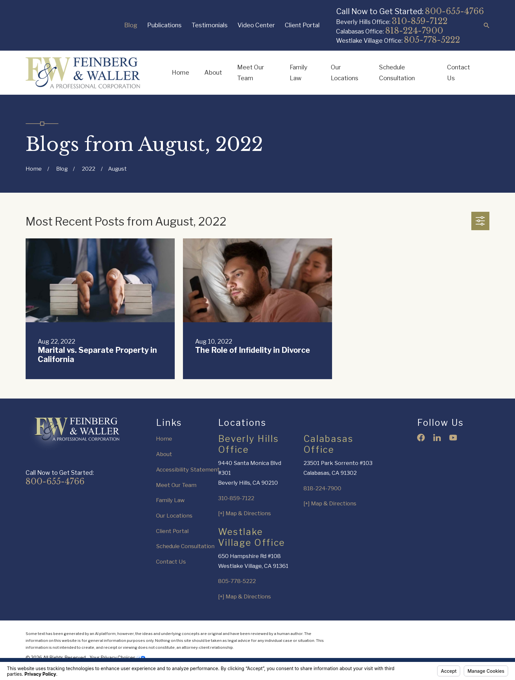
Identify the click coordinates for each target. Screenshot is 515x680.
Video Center (256, 25)
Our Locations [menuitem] (344, 72)
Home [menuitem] (180, 72)
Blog (130, 25)
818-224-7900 (414, 31)
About (164, 454)
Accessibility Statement (188, 469)
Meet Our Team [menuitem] (250, 72)
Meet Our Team (176, 485)
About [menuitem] (213, 72)
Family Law (170, 500)
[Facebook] (421, 437)
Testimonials (209, 25)
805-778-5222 (432, 40)
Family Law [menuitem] (298, 72)
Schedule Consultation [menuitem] (397, 72)
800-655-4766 (454, 11)
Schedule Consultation (185, 546)
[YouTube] (453, 437)
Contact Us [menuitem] (458, 72)
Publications (164, 25)
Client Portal (302, 25)
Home (164, 438)
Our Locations (174, 515)
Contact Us (171, 561)
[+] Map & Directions (244, 513)
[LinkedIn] (437, 437)
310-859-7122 (420, 21)
